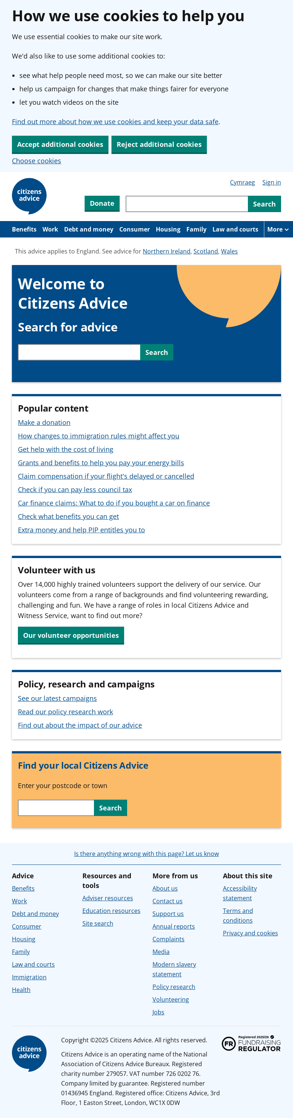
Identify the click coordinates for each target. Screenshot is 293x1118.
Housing (168, 229)
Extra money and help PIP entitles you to (81, 529)
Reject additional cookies (159, 144)
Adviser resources (107, 898)
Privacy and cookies (250, 933)
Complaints (168, 939)
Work (50, 229)
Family (196, 229)
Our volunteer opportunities (71, 635)
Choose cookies (36, 160)
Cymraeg (242, 182)
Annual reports (173, 926)
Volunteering (170, 999)
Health (21, 990)
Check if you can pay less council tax (75, 489)
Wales (229, 251)
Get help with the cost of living (65, 449)
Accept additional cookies (60, 144)
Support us (168, 914)
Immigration (29, 977)
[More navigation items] (278, 229)
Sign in (271, 182)
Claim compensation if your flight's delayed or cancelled (106, 476)
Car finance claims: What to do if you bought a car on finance (114, 502)
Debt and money (88, 229)
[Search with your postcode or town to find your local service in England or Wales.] (56, 808)
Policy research (173, 987)
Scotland (205, 251)
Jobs (158, 1012)
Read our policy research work (65, 711)
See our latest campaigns (57, 698)
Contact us (167, 901)
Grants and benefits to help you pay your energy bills (101, 462)
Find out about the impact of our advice (80, 725)
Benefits (24, 229)
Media (161, 952)
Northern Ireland (166, 251)
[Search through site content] (187, 204)
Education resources (111, 911)
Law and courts (235, 229)
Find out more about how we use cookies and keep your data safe (115, 121)
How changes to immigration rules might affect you (98, 435)
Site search (97, 923)
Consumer (134, 229)
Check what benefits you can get (68, 516)
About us (165, 888)
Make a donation (44, 422)
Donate (102, 203)
